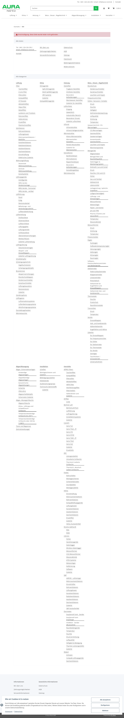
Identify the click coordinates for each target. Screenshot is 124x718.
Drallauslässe (23, 218)
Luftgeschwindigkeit (97, 193)
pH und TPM (94, 211)
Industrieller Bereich (73, 115)
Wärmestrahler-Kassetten (71, 140)
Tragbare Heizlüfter (73, 89)
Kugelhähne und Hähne (98, 329)
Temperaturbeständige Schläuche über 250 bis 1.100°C (27, 421)
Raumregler (94, 258)
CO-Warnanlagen (96, 130)
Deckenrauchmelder (26, 280)
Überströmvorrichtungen (27, 236)
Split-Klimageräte (48, 89)
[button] (104, 8)
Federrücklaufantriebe (98, 272)
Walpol (66, 652)
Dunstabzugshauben (23, 310)
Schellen (43, 369)
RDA (67, 530)
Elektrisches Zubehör (26, 157)
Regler (90, 240)
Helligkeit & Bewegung (74, 643)
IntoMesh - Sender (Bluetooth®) (72, 624)
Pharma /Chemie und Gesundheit (97, 215)
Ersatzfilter (22, 122)
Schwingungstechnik (23, 262)
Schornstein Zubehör (26, 397)
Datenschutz (18, 711)
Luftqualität (94, 116)
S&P (65, 575)
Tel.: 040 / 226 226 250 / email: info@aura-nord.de (94, 2)
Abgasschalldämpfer (26, 394)
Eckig (20, 200)
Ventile (90, 317)
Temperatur (94, 122)
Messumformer (95, 202)
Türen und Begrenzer (23, 426)
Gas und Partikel (96, 179)
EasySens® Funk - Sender (75, 614)
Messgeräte (92, 151)
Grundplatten (71, 485)
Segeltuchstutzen (25, 265)
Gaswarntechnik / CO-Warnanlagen (95, 126)
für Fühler (93, 341)
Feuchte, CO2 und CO (97, 173)
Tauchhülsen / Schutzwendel (95, 358)
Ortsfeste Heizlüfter (73, 92)
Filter (18, 86)
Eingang (69, 109)
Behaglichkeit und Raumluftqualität (96, 158)
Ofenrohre (22, 391)
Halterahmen (23, 119)
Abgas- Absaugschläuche (25, 400)
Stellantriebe (92, 269)
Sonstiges (93, 354)
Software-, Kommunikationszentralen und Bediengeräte (97, 263)
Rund (20, 197)
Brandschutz (20, 271)
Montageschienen (72, 479)
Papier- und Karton (96, 208)
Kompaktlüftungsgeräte (74, 503)
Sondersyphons (21, 295)
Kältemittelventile (96, 326)
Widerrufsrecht (69, 67)
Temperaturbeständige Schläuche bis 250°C (27, 415)
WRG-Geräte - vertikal (26, 191)
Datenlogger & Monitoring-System (96, 163)
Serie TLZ (69, 426)
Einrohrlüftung (24, 154)
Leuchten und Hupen (97, 95)
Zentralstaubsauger (23, 429)
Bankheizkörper (71, 156)
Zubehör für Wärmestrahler (71, 149)
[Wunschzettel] (108, 8)
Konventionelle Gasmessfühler (95, 140)
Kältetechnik (94, 182)
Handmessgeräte (72, 542)
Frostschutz (94, 302)
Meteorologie (94, 205)
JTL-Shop (113, 715)
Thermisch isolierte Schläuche (73, 463)
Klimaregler (94, 255)
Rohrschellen (70, 476)
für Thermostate (96, 347)
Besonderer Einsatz (73, 118)
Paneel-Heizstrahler (73, 145)
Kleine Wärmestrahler (74, 136)
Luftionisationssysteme (27, 301)
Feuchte (93, 107)
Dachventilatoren (25, 151)
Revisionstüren (24, 289)
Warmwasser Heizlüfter (74, 100)
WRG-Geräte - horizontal (27, 188)
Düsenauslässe (24, 221)
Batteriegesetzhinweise (72, 63)
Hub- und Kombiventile (98, 323)
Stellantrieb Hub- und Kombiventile (97, 292)
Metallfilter (22, 110)
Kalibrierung (70, 566)
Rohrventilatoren (24, 131)
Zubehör (21, 292)
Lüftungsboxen (24, 134)
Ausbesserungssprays (47, 384)
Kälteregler (94, 252)
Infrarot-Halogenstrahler (74, 130)
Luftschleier (68, 106)
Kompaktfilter (23, 98)
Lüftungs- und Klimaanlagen (95, 197)
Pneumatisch (94, 281)
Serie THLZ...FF (71, 429)
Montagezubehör (72, 488)
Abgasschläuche (24, 403)
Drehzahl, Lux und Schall (99, 167)
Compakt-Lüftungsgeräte (75, 658)
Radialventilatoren (25, 145)
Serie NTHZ (70, 435)
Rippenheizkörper (72, 162)
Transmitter (92, 308)
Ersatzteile (70, 450)
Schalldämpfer (21, 259)
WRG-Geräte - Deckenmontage (24, 184)
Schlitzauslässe (24, 233)
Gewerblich (70, 112)
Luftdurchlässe (24, 224)
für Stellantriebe (96, 344)
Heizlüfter (67, 86)
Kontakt (118, 2)
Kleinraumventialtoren (74, 497)
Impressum (8, 711)
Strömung (93, 119)
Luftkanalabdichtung (26, 211)
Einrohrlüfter (70, 584)
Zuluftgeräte (23, 180)
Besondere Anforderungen (71, 96)
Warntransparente (96, 148)
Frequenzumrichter (94, 98)
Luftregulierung (21, 245)
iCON (68, 402)
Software (69, 569)
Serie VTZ (69, 432)
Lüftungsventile (24, 230)
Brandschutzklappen (26, 277)
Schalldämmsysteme (73, 417)
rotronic (66, 536)
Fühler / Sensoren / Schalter (97, 101)
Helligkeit (93, 110)
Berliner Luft (68, 405)
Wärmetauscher (21, 313)
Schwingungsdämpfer (26, 268)
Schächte (22, 388)
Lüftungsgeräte (21, 177)
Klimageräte (44, 86)
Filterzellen (22, 95)
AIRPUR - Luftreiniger (73, 578)
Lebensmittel (94, 185)
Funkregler (94, 243)
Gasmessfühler (95, 133)
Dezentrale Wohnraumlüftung (25, 165)
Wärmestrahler (69, 133)
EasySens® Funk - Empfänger (72, 618)
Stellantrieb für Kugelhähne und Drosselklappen (96, 286)
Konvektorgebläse (72, 170)
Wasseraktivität (95, 222)
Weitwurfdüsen (24, 239)
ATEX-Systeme (71, 560)
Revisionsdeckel (24, 203)
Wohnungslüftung (22, 160)
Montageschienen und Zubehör (48, 373)
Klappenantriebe (96, 275)
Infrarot (66, 124)
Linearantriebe (95, 278)
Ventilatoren (20, 128)
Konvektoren (68, 153)
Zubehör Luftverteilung (27, 242)
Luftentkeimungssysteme (27, 304)
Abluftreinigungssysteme (27, 307)
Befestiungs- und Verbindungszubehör (26, 207)
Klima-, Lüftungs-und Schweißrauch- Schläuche (26, 408)
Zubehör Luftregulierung (27, 256)
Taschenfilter (23, 89)
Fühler (92, 176)
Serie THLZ (70, 441)
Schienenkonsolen (72, 482)
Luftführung (20, 194)
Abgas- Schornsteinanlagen (25, 369)
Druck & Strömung (72, 637)
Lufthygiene (20, 298)
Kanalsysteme (23, 174)
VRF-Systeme (46, 95)
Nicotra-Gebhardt (70, 527)
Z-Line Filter (23, 92)
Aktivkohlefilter (24, 104)
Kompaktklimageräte (47, 101)
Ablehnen (105, 710)
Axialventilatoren (24, 148)
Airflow (66, 399)
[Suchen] (62, 8)
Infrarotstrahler (71, 127)
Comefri (66, 423)
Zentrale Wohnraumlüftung (25, 170)
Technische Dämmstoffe (48, 387)
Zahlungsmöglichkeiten (48, 51)
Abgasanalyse (95, 154)
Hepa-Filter (22, 107)
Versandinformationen (48, 55)
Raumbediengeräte (73, 628)
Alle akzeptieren (105, 700)
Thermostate (92, 296)
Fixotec (66, 473)
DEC (65, 453)
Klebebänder (44, 381)
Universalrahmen (96, 362)
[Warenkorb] (116, 8)
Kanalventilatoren (25, 142)
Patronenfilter (23, 116)
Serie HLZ (69, 444)
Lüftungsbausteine (25, 286)
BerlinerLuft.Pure (72, 408)
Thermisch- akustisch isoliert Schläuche (73, 468)
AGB (65, 51)
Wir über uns (44, 47)
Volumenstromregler (26, 248)
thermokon (67, 611)
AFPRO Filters (68, 369)
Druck (92, 104)
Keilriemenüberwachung (98, 113)
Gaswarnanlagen (96, 136)
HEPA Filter (70, 385)
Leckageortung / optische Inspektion (99, 189)
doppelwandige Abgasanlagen (24, 379)
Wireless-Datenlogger (73, 548)
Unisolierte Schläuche (74, 459)
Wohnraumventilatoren (74, 581)
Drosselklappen (95, 320)
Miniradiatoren (71, 159)
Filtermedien (70, 391)
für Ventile (93, 351)
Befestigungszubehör (47, 378)
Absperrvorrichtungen (26, 274)
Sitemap (67, 55)
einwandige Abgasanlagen (23, 373)
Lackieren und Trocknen (27, 113)
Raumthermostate (96, 305)
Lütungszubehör (72, 456)
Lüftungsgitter (23, 227)
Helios (66, 491)
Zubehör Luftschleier (73, 121)
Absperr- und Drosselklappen (24, 252)
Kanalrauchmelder (25, 283)
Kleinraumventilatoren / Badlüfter (27, 138)
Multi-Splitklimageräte (50, 92)
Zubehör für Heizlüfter (74, 103)
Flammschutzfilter (25, 125)
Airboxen (69, 655)
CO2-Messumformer (73, 554)
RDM (68, 533)
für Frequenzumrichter (98, 338)
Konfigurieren (105, 705)
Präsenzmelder (93, 237)
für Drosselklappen (96, 335)
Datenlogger (70, 545)
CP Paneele (22, 101)
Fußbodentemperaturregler (99, 246)
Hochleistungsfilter (72, 388)
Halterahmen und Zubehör (72, 395)
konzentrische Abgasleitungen (24, 384)
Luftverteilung (21, 215)
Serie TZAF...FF (71, 438)
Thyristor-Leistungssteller (75, 646)
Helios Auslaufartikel (73, 524)
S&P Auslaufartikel (72, 608)
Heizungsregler (95, 249)
